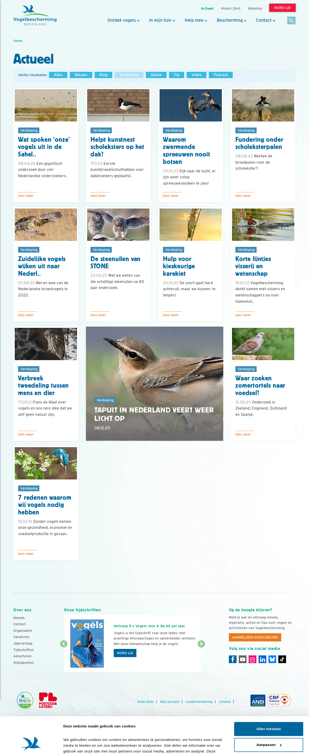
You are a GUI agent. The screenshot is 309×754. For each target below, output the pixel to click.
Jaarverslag (22, 643)
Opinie (156, 75)
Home (17, 41)
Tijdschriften (23, 650)
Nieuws (81, 75)
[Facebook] (233, 659)
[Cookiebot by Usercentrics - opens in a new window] (31, 744)
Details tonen (74, 744)
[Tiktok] (282, 659)
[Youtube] (242, 659)
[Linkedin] (262, 659)
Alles (58, 75)
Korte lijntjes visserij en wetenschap (253, 266)
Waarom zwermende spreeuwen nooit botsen (186, 150)
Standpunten (23, 663)
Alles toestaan (268, 697)
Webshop (255, 8)
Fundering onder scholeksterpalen (259, 143)
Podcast (221, 75)
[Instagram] (252, 659)
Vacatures (21, 637)
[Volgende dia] (201, 658)
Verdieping (129, 75)
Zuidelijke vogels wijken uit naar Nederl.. (42, 266)
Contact (264, 20)
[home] (35, 15)
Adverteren (22, 656)
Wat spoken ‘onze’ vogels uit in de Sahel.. (44, 147)
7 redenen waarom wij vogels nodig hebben (44, 505)
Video (196, 75)
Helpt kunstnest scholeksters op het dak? (117, 147)
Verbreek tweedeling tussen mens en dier (43, 386)
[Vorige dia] (63, 658)
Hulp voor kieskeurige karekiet (179, 266)
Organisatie (22, 631)
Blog (103, 75)
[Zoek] (291, 21)
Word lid (125, 653)
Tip (176, 75)
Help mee (194, 20)
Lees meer (26, 196)
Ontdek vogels (121, 20)
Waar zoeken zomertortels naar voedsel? (260, 386)
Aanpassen (268, 713)
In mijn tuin (160, 20)
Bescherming (230, 20)
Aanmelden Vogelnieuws (255, 637)
